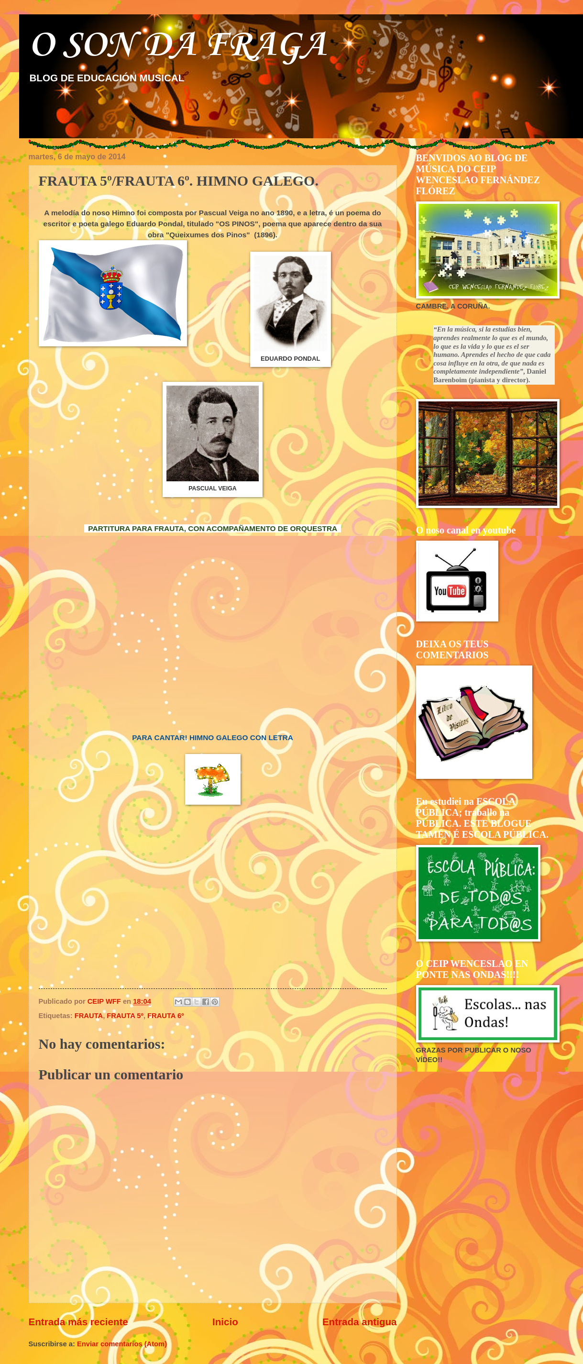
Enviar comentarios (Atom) (122, 1344)
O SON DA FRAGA (177, 46)
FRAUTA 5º (125, 1016)
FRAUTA (89, 1016)
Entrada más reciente (78, 1321)
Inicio (225, 1321)
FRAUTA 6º (165, 1016)
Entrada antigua (359, 1321)
